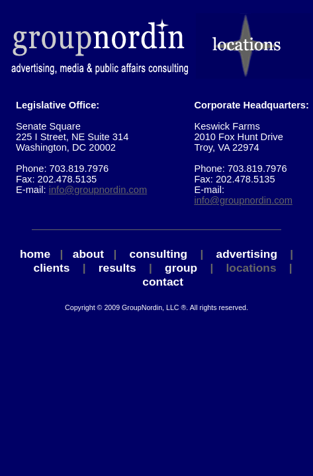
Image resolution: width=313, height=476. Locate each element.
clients (52, 267)
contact (162, 281)
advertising (246, 253)
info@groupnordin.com (98, 189)
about (88, 253)
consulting (159, 253)
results (117, 267)
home (35, 253)
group (181, 267)
